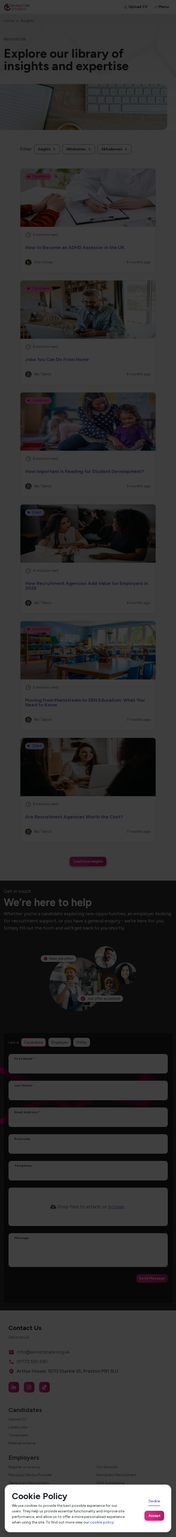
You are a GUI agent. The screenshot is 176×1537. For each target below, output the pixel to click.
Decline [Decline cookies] (154, 1501)
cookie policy (102, 1522)
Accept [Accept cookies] (154, 1515)
